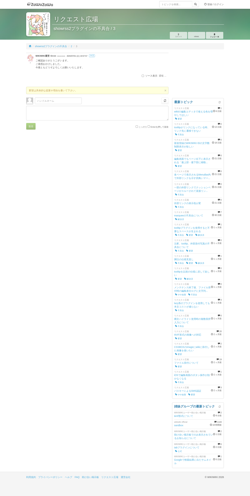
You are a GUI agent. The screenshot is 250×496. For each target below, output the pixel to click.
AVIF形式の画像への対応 (187, 334)
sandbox (178, 425)
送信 (30, 126)
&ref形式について (183, 416)
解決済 (179, 219)
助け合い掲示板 (90, 477)
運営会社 (125, 477)
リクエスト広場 (109, 477)
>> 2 (92, 56)
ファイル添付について (186, 362)
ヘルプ (68, 477)
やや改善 (180, 294)
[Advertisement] (198, 74)
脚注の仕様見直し (184, 259)
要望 (178, 119)
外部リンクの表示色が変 (187, 203)
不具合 (179, 134)
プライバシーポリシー (50, 477)
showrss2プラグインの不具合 (51, 46)
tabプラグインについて (186, 447)
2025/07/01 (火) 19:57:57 (77, 56)
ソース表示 (149, 75)
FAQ (77, 477)
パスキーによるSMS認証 (187, 390)
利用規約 (31, 477)
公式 (178, 451)
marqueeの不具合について (188, 215)
